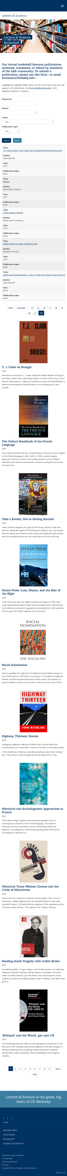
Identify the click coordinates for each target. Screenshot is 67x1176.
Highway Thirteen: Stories (20, 736)
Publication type (10, 126)
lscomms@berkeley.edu (19, 78)
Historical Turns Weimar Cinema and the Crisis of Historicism (30, 888)
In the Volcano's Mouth (13, 212)
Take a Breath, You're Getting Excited (28, 519)
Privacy (5, 1165)
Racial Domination (14, 665)
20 (30, 313)
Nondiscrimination (9, 1162)
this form (41, 74)
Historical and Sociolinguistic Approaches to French (32, 810)
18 (57, 308)
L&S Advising (8, 1139)
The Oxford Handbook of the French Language (27, 443)
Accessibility (7, 1158)
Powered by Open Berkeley (12, 1155)
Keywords (7, 99)
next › (59, 1069)
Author (5, 108)
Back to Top (60, 1172)
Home (5, 1122)
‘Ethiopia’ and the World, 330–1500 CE (28, 1035)
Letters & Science (14, 15)
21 (36, 313)
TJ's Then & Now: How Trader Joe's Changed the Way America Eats (32, 150)
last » (36, 1074)
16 (45, 308)
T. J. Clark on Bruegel (17, 367)
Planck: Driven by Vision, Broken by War (20, 243)
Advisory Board (9, 1134)
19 (63, 308)
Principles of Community (13, 1143)
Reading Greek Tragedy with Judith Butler (31, 961)
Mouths (6, 181)
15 (39, 308)
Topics (5, 117)
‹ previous (22, 308)
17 (51, 308)
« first (11, 308)
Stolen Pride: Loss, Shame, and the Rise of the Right (31, 591)
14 (33, 308)
